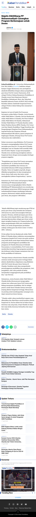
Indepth (29, 7)
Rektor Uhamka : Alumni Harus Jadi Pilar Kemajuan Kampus (17, 380)
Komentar (31, 327)
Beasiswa (11, 7)
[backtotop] (18, 512)
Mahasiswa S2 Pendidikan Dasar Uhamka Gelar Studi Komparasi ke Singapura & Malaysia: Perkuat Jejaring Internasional (17, 364)
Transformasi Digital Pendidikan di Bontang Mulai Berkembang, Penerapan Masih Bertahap (12, 405)
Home (3, 12)
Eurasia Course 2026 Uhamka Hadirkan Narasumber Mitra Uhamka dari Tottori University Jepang (11, 440)
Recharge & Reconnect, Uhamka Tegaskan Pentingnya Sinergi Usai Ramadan (15, 387)
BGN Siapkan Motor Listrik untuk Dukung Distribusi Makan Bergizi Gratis (11, 428)
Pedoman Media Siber (25, 508)
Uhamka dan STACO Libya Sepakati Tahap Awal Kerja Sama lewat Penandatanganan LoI (16, 356)
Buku (23, 7)
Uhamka (16, 86)
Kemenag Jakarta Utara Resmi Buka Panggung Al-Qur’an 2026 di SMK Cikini (12, 451)
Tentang (6, 508)
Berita (18, 7)
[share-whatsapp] (11, 327)
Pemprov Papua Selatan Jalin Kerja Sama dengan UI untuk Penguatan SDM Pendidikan (12, 417)
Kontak (12, 508)
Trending (3, 7)
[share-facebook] (3, 327)
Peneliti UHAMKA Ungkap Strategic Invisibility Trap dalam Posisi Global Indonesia (17, 373)
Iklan (16, 508)
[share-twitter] (7, 327)
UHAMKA (18, 497)
